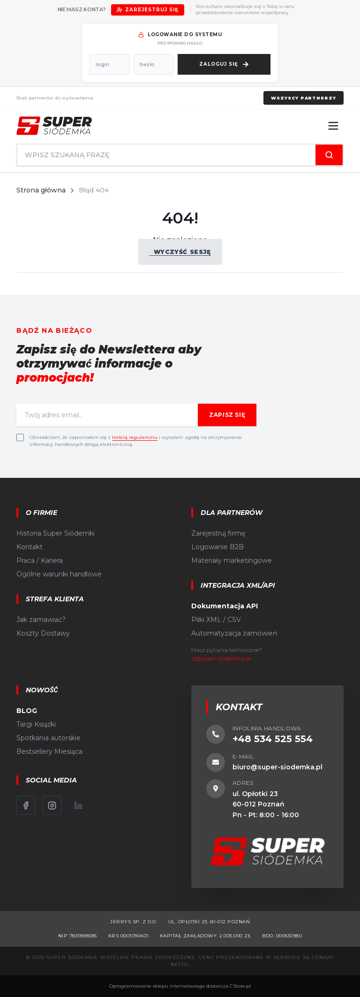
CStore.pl (240, 986)
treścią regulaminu (135, 437)
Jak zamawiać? (41, 619)
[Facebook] (25, 805)
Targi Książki (36, 724)
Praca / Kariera (39, 560)
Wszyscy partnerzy (303, 97)
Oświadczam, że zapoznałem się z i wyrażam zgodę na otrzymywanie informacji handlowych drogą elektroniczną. (136, 440)
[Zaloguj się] (224, 64)
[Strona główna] (54, 125)
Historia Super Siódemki (55, 533)
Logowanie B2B (217, 547)
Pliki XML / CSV (216, 619)
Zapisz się (227, 414)
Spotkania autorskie (48, 738)
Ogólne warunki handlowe (59, 574)
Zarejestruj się (148, 10)
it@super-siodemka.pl (221, 658)
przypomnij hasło (180, 43)
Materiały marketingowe (231, 560)
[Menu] (333, 125)
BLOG (26, 710)
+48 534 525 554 (272, 739)
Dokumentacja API (224, 606)
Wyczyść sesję (180, 251)
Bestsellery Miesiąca (49, 751)
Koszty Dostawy (43, 633)
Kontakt (29, 547)
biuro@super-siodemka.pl (277, 767)
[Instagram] (52, 805)
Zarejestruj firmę (218, 533)
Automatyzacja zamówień (234, 633)
